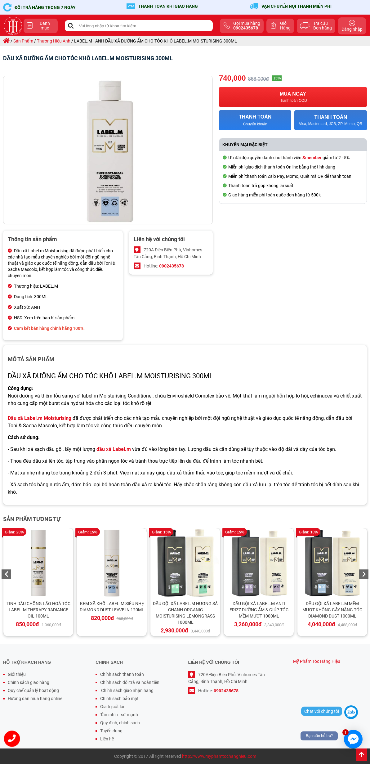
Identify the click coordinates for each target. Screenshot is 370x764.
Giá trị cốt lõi (112, 706)
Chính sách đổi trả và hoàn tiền (129, 682)
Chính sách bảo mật (119, 698)
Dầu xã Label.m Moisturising (39, 418)
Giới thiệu (17, 674)
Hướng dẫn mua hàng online (35, 698)
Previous (6, 574)
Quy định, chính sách (120, 722)
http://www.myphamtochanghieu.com (219, 756)
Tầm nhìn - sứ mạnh (119, 714)
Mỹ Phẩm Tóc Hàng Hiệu (316, 661)
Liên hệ (107, 738)
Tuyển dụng (111, 730)
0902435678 (171, 265)
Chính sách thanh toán (122, 674)
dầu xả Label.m (113, 449)
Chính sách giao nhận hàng (127, 690)
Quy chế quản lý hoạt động (33, 690)
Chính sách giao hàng (28, 682)
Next (363, 574)
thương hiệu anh (53, 40)
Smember (312, 157)
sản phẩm (23, 40)
